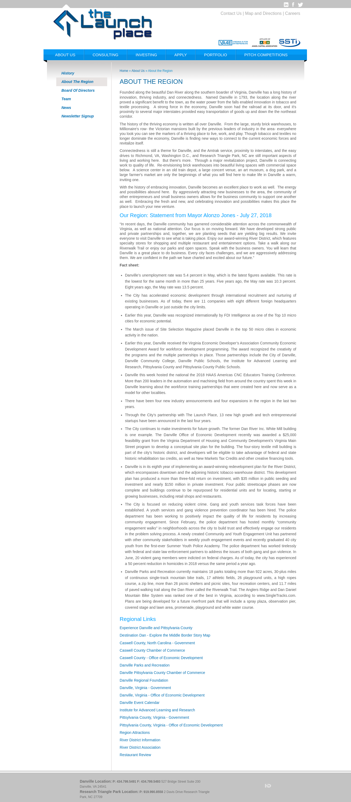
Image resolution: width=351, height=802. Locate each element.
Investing (146, 54)
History (68, 73)
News (66, 108)
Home (124, 71)
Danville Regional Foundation (144, 680)
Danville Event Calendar (139, 702)
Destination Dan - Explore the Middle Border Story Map (165, 635)
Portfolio (215, 54)
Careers (292, 13)
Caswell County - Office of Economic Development (161, 658)
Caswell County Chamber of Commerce (152, 650)
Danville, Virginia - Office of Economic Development (162, 695)
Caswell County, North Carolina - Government (157, 643)
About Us (65, 54)
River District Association (140, 747)
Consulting (105, 54)
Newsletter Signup (78, 116)
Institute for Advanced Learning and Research (157, 710)
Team (66, 99)
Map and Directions (263, 13)
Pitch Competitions (266, 54)
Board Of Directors (78, 90)
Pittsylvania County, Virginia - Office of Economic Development (171, 725)
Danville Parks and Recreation (145, 665)
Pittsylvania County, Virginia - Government (154, 717)
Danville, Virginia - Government (145, 688)
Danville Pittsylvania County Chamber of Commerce (162, 672)
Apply (180, 54)
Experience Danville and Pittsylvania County (156, 628)
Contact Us (231, 13)
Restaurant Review (135, 755)
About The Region (78, 82)
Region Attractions (135, 732)
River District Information (140, 740)
